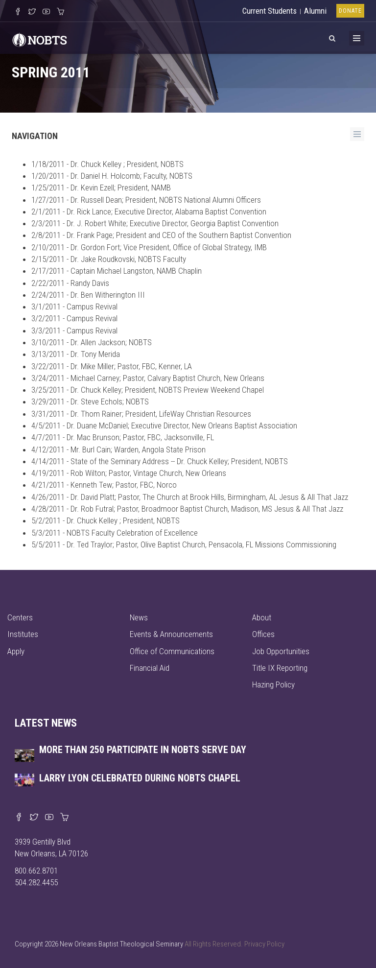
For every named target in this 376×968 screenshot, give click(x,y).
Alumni (315, 11)
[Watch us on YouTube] (46, 12)
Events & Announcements (171, 634)
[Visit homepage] (40, 39)
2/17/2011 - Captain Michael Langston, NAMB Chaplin (116, 271)
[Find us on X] (34, 818)
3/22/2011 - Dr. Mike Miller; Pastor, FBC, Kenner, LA (111, 366)
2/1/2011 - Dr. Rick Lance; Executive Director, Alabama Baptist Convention (148, 211)
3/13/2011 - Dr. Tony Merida (75, 354)
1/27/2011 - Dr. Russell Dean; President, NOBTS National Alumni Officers (146, 200)
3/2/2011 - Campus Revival (74, 318)
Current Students (269, 11)
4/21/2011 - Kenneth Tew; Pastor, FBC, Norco (104, 485)
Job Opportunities (280, 651)
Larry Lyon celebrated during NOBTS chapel (139, 778)
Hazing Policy (273, 684)
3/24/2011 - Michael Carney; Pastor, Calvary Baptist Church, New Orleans (147, 378)
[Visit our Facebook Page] (18, 12)
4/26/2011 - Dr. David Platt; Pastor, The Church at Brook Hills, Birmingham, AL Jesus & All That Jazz (189, 497)
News (139, 617)
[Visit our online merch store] (60, 12)
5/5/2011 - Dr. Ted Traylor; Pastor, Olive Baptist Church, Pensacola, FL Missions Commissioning (183, 544)
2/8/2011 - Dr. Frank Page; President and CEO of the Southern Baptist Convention (161, 235)
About (261, 617)
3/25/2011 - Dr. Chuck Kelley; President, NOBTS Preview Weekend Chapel (147, 390)
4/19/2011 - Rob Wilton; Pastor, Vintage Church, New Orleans (128, 473)
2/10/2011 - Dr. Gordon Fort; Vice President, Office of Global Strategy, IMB (149, 247)
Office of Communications (172, 651)
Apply (15, 651)
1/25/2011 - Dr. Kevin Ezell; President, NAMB (101, 187)
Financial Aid (149, 668)
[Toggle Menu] (356, 38)
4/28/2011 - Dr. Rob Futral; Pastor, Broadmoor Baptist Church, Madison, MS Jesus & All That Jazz (187, 509)
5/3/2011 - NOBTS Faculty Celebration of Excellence (114, 533)
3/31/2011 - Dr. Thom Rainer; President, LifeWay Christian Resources (141, 414)
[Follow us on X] (32, 12)
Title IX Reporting (279, 668)
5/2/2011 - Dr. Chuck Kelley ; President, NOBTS (105, 520)
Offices (263, 634)
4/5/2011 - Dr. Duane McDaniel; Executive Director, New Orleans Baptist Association (164, 425)
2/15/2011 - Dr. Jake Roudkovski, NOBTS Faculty (108, 259)
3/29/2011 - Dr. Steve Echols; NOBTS (90, 401)
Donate (350, 10)
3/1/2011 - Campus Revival (74, 306)
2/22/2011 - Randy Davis (70, 283)
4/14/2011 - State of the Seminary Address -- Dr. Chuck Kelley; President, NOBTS (159, 461)
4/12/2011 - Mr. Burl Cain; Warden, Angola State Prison (118, 449)
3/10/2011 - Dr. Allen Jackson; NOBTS (91, 342)
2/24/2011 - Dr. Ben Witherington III (88, 295)
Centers (20, 617)
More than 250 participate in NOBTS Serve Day (142, 750)
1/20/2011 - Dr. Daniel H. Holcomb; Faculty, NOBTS (111, 176)
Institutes (22, 634)
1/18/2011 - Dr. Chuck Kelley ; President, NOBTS (107, 164)
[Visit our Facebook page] (19, 818)
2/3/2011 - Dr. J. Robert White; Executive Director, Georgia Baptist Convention (155, 223)
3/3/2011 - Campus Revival (74, 330)
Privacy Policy (264, 944)
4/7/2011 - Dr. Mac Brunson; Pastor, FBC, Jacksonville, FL (122, 437)
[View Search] (332, 37)
